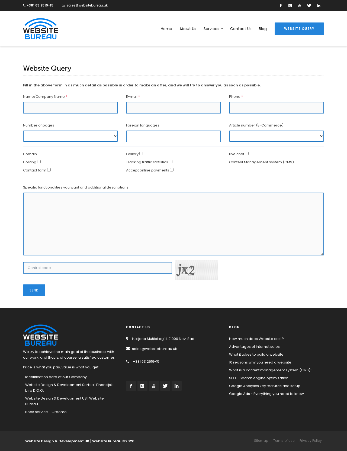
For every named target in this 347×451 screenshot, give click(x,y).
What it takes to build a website (256, 354)
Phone (236, 96)
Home (166, 28)
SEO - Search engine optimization (258, 378)
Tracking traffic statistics (147, 162)
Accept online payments (147, 170)
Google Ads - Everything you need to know (266, 393)
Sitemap (261, 440)
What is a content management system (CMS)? (271, 370)
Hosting (29, 162)
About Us (187, 28)
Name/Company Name (45, 96)
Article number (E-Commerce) (256, 125)
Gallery (132, 154)
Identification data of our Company (56, 376)
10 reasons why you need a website (260, 362)
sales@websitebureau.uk (85, 5)
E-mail (133, 96)
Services (213, 28)
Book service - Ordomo (46, 411)
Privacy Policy (311, 440)
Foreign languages (142, 125)
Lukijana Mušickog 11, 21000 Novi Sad (160, 338)
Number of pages (38, 125)
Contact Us (241, 28)
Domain (30, 154)
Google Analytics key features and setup (264, 385)
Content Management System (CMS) (261, 162)
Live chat (236, 154)
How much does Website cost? (256, 338)
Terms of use (283, 440)
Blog (263, 28)
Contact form (34, 170)
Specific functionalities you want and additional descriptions (75, 187)
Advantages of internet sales (254, 346)
